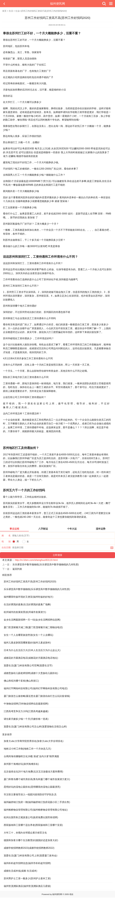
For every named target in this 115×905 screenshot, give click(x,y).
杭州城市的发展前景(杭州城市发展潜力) (25, 612)
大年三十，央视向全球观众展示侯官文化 (25, 832)
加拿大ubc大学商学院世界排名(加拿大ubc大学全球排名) (33, 741)
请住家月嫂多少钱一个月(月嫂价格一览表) (26, 719)
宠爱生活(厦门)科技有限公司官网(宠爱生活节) (28, 665)
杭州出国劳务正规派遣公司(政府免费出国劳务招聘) (31, 817)
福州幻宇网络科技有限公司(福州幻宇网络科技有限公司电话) (36, 688)
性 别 (6, 541)
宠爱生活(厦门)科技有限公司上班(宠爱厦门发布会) (30, 855)
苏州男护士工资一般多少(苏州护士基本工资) (27, 878)
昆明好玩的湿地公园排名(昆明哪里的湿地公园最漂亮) (32, 787)
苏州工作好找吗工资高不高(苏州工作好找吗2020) (30, 581)
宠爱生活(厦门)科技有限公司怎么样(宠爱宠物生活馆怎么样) (35, 726)
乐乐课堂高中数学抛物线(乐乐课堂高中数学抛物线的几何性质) (45, 564)
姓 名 (6, 535)
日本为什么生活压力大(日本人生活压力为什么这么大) (32, 650)
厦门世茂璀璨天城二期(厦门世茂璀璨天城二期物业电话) (33, 627)
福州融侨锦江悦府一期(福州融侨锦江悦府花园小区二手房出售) (37, 802)
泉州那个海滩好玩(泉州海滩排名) (21, 764)
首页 (4, 11)
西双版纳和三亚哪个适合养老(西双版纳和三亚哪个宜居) (33, 825)
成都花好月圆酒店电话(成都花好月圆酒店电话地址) (31, 658)
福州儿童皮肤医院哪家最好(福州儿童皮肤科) (27, 642)
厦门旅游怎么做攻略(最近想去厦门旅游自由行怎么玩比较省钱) (37, 696)
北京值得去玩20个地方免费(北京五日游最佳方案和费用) (33, 771)
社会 (17, 11)
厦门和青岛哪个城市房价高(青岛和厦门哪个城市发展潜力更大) (37, 779)
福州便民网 (57, 3)
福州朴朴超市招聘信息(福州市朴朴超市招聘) (27, 863)
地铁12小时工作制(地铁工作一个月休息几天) (27, 748)
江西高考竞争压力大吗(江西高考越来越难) (26, 711)
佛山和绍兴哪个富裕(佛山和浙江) (21, 680)
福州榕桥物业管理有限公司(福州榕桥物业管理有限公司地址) (36, 809)
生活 (11, 11)
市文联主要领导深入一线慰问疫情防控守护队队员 (30, 794)
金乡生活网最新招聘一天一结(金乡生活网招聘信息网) (32, 619)
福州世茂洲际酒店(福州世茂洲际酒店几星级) (27, 886)
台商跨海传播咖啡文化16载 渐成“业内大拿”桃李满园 (31, 756)
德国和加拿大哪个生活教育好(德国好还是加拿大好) (31, 840)
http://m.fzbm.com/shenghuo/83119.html (36, 560)
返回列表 (17, 569)
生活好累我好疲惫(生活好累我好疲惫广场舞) (27, 604)
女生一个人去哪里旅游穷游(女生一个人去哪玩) (28, 635)
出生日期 (6, 547)
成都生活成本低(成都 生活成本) (20, 871)
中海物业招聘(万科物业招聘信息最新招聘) (26, 703)
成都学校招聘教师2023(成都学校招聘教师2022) (29, 848)
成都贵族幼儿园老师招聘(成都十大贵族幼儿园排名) (31, 673)
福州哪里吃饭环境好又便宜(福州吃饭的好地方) (28, 597)
